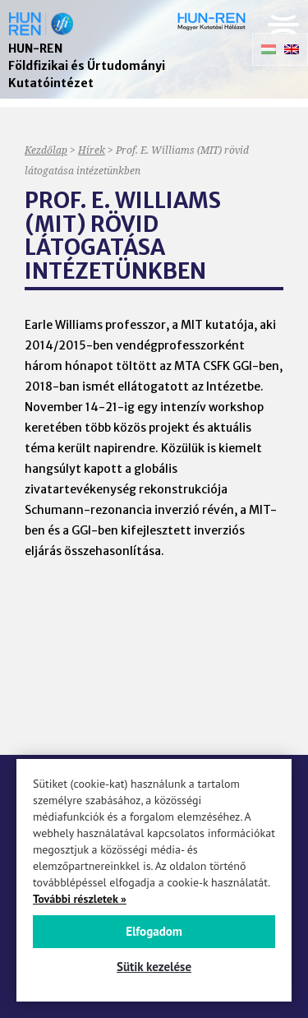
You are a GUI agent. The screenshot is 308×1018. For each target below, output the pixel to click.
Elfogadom (154, 931)
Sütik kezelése (154, 966)
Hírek (91, 150)
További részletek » (79, 898)
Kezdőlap (46, 150)
